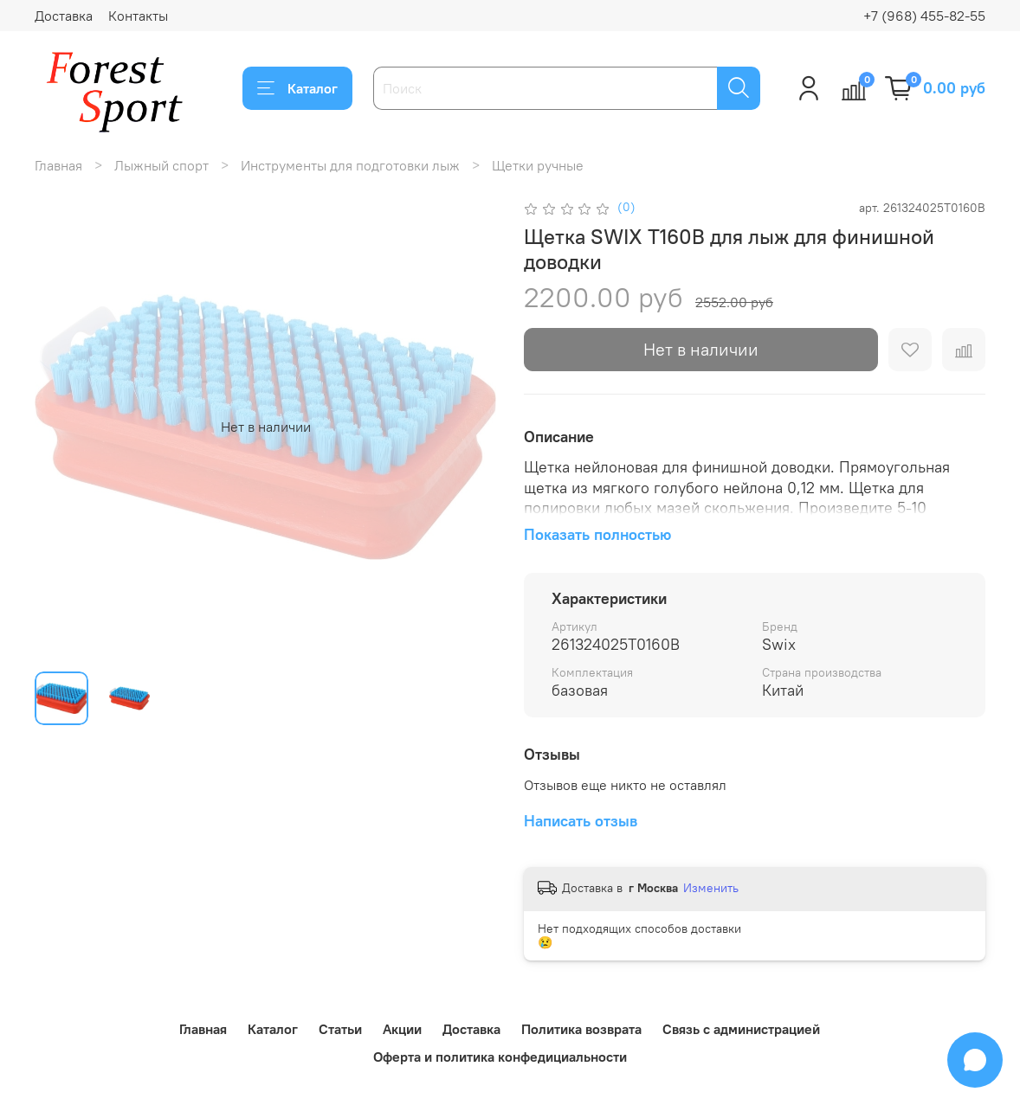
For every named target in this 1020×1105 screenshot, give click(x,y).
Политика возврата (581, 1029)
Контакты (138, 15)
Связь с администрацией (741, 1029)
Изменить (711, 888)
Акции (402, 1029)
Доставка (64, 15)
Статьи (340, 1029)
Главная (58, 165)
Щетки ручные (538, 165)
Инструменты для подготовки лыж (350, 165)
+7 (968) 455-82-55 (924, 15)
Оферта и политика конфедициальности (500, 1056)
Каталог (297, 88)
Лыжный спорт (161, 165)
